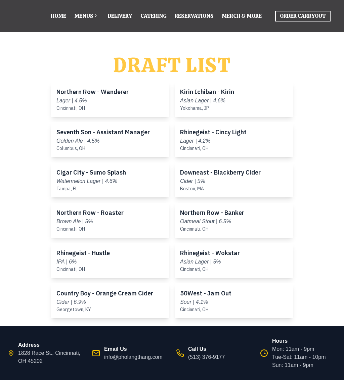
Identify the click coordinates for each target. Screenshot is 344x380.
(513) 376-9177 (206, 357)
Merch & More (242, 15)
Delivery (120, 15)
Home (58, 15)
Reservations (194, 15)
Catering (153, 15)
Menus (87, 15)
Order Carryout (303, 15)
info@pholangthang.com (133, 357)
